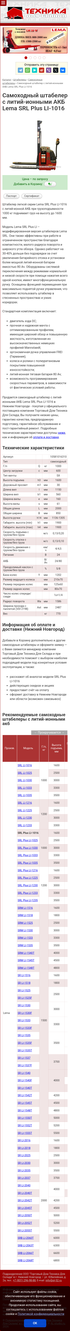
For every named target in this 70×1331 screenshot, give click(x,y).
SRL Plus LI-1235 (28, 900)
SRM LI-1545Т (26, 960)
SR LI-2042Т (25, 1200)
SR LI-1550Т (25, 1118)
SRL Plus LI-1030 (28, 848)
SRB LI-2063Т (26, 1245)
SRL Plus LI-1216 (28, 870)
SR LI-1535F (25, 1043)
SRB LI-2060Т (26, 1238)
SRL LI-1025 (25, 773)
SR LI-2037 (24, 1178)
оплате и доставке (46, 437)
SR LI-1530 (24, 1005)
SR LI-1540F (25, 1080)
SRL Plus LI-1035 (28, 862)
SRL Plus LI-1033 (28, 855)
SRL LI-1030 (25, 780)
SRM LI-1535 (25, 945)
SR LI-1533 (24, 1020)
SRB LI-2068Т (26, 1260)
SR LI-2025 (24, 1155)
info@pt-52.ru (53, 1280)
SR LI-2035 (24, 1170)
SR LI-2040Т (25, 1193)
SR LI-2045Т (25, 1208)
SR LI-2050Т (25, 1215)
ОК (35, 1323)
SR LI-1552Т (25, 1125)
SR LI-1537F (25, 1065)
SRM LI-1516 (25, 908)
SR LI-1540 (24, 1073)
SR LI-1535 (24, 1035)
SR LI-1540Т (25, 1088)
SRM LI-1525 (25, 923)
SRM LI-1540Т (26, 953)
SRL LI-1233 (25, 825)
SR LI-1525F (25, 997)
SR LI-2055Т (25, 1230)
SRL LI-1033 (25, 788)
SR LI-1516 (24, 975)
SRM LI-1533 (25, 937)
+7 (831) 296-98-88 (24, 1280)
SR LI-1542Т (25, 1095)
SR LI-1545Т (25, 1103)
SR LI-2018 (24, 1148)
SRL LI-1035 (25, 795)
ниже (61, 433)
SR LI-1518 (24, 983)
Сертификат (31, 196)
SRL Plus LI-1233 (28, 893)
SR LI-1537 (24, 1058)
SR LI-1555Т (25, 1133)
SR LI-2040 (24, 1185)
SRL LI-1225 (25, 810)
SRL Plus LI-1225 (28, 877)
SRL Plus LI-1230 (28, 885)
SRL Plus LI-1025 (28, 840)
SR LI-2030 (24, 1163)
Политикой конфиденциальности (41, 1314)
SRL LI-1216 (25, 802)
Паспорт (11, 196)
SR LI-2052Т (25, 1223)
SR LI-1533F (25, 1028)
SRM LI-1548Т (26, 968)
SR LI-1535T (25, 1050)
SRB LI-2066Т (26, 1253)
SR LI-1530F (25, 1013)
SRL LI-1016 (25, 765)
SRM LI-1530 (25, 930)
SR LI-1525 (24, 990)
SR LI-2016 (24, 1140)
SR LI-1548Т (25, 1110)
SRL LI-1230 (25, 817)
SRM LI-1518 (25, 915)
